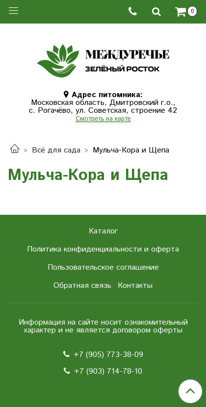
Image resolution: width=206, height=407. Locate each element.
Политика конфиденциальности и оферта (103, 249)
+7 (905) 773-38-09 (108, 354)
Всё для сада (56, 150)
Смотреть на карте (103, 119)
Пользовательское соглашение (103, 267)
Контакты (135, 285)
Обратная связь (82, 285)
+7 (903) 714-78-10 (108, 371)
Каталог (103, 231)
